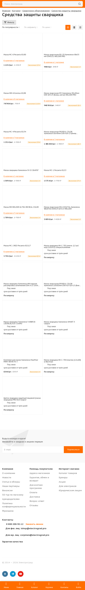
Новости (6, 477)
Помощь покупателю (41, 468)
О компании (8, 473)
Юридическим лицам (70, 490)
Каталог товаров (68, 473)
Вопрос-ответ (37, 501)
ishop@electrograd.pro (26, 528)
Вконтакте (5, 574)
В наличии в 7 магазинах (14, 138)
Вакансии (7, 490)
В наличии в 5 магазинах (14, 61)
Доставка (35, 496)
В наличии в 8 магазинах (14, 99)
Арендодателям (10, 499)
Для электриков (67, 486)
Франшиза (8, 510)
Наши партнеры (10, 486)
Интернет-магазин (69, 468)
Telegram (13, 574)
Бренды (63, 477)
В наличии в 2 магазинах (54, 215)
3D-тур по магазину (12, 494)
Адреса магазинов (40, 473)
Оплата (33, 492)
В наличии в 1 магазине (54, 62)
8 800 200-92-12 (14, 524)
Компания (7, 468)
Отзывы (34, 505)
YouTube (20, 574)
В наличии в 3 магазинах (54, 176)
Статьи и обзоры (11, 481)
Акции (62, 481)
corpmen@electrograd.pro (27, 535)
